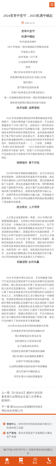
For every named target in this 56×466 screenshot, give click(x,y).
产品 (21, 460)
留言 (35, 460)
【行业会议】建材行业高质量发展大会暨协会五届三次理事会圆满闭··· (22, 396)
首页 (7, 460)
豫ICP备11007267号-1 (15, 449)
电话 (49, 460)
